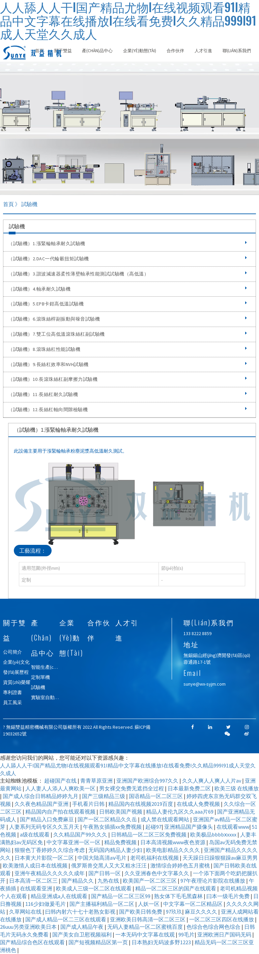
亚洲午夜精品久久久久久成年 (50, 873)
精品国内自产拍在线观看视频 (60, 811)
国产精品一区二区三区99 (121, 896)
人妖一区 (149, 903)
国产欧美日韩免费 (141, 911)
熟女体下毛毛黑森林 (179, 896)
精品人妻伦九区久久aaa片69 (180, 811)
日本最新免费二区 (190, 788)
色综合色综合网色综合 (213, 926)
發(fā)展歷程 (16, 672)
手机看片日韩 (89, 803)
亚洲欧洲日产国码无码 (224, 934)
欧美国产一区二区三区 (150, 880)
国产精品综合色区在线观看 (33, 942)
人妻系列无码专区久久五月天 (44, 826)
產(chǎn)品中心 (97, 51)
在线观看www (233, 826)
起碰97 (153, 826)
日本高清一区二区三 (34, 880)
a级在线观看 (35, 834)
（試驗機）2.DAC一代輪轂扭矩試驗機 (127, 259)
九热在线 (108, 880)
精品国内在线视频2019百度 (141, 803)
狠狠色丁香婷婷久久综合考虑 (50, 850)
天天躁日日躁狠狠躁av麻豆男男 (220, 857)
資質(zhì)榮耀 (16, 682)
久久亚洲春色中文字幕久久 (157, 873)
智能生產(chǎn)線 (49, 667)
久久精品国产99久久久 (80, 834)
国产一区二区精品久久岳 (108, 819)
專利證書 (12, 692)
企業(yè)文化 (16, 662)
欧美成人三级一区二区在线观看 (94, 888)
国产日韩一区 (105, 873)
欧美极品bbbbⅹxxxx (213, 834)
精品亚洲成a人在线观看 (59, 896)
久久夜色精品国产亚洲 (42, 803)
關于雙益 (63, 51)
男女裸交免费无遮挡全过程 (132, 788)
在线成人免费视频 (199, 803)
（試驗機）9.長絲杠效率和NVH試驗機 (127, 364)
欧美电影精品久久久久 (173, 850)
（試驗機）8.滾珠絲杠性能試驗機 (127, 349)
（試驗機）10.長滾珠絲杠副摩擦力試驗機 (127, 379)
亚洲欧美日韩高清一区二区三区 (148, 919)
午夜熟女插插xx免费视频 (113, 826)
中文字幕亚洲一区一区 (74, 842)
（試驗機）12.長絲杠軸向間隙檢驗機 (127, 409)
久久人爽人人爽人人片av (212, 780)
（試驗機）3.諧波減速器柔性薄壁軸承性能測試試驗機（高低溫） (127, 274)
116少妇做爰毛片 (46, 903)
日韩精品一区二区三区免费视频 (149, 834)
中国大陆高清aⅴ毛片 (102, 857)
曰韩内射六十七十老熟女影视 (80, 911)
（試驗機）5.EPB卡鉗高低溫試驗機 (127, 304)
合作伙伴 (175, 51)
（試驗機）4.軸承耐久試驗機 (127, 289)
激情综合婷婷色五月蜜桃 (180, 865)
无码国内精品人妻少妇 (115, 850)
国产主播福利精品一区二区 (102, 903)
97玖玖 (174, 911)
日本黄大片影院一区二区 (45, 857)
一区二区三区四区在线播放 (222, 919)
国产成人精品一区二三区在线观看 (66, 919)
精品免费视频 (121, 842)
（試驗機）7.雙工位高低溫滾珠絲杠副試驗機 (127, 334)
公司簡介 (12, 652)
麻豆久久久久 (201, 911)
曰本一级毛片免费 (228, 896)
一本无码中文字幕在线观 (145, 934)
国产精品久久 (78, 880)
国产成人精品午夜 (82, 926)
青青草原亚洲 (97, 780)
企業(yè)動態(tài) (139, 51)
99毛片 (186, 934)
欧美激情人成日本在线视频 (35, 865)
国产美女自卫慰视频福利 (82, 934)
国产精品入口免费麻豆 (47, 819)
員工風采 (12, 702)
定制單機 (40, 677)
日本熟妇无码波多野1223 (162, 942)
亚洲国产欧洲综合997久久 (147, 780)
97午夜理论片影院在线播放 (213, 880)
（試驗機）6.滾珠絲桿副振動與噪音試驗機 (127, 319)
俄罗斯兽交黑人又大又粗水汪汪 (109, 865)
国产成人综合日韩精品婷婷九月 (41, 796)
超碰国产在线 (61, 780)
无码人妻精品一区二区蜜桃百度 (145, 926)
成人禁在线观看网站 (165, 819)
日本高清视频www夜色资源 (173, 842)
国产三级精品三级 (104, 796)
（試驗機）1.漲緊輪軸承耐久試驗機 (127, 243)
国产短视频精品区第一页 (98, 942)
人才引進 (203, 51)
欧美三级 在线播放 (236, 788)
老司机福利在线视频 (155, 857)
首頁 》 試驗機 (20, 204)
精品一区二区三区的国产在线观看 (176, 888)
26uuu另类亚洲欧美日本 (29, 926)
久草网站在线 (25, 911)
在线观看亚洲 (36, 888)
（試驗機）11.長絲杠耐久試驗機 (127, 394)
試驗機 (38, 687)
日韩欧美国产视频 (121, 811)
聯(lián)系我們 (237, 51)
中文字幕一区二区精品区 (193, 903)
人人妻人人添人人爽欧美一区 (60, 788)
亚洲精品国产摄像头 (189, 826)
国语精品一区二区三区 (156, 796)
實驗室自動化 (45, 697)
